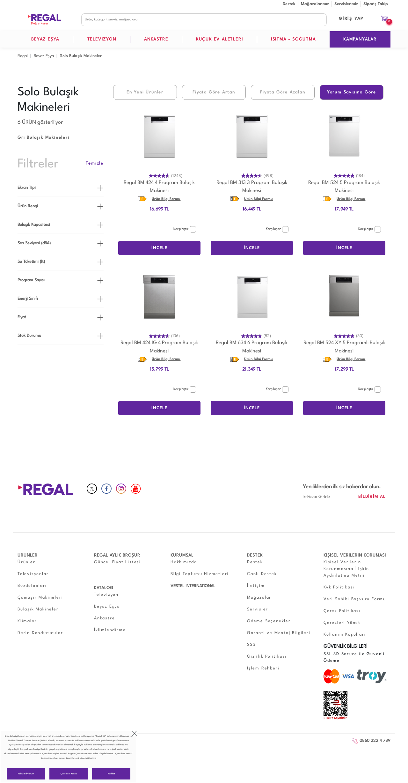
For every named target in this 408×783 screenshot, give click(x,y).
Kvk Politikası (339, 587)
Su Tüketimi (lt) (31, 262)
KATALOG (103, 588)
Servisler (257, 609)
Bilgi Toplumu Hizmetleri (200, 574)
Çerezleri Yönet (69, 774)
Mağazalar (259, 597)
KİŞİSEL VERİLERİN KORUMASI (355, 555)
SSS (251, 645)
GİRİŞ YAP (351, 19)
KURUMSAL (182, 555)
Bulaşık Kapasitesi (34, 225)
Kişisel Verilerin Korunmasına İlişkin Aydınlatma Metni (346, 569)
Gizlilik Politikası (267, 656)
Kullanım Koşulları (345, 634)
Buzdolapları (32, 586)
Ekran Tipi (27, 188)
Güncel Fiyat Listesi (117, 562)
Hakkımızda (184, 562)
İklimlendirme (110, 630)
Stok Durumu (29, 336)
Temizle (95, 163)
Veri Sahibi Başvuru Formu (355, 599)
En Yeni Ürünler (145, 92)
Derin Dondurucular (40, 633)
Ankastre (104, 618)
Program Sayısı (31, 280)
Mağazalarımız (315, 4)
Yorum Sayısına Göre (351, 92)
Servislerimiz (346, 4)
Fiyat (22, 317)
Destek (289, 4)
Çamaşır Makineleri (40, 597)
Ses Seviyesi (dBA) (34, 243)
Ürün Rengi (28, 206)
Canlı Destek (262, 574)
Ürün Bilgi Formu (166, 199)
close (134, 733)
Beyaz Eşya (107, 606)
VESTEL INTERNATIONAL (193, 586)
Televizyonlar (33, 574)
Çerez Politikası (84, 754)
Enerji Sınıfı (28, 299)
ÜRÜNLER (28, 555)
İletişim (256, 586)
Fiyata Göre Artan (214, 92)
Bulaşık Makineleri (39, 609)
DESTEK (255, 555)
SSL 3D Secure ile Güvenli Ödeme (354, 657)
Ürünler (26, 562)
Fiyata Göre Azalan (282, 92)
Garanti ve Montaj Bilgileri (278, 633)
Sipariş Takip (375, 4)
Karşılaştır (184, 229)
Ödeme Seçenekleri (269, 621)
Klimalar (27, 621)
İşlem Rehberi (263, 668)
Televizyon (106, 595)
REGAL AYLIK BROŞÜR (117, 555)
